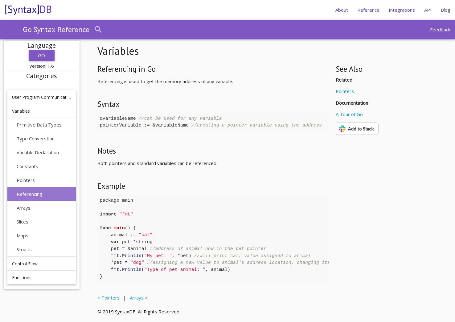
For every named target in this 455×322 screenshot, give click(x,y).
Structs (24, 249)
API (428, 10)
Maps (22, 235)
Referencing (29, 194)
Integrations (402, 10)
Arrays (24, 208)
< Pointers (109, 298)
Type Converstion (36, 138)
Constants (27, 166)
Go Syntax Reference (56, 29)
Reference (368, 10)
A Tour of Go (349, 114)
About (341, 10)
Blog (445, 10)
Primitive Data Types (39, 125)
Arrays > (137, 298)
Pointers (26, 180)
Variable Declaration (38, 152)
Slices (22, 222)
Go (41, 55)
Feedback (440, 29)
